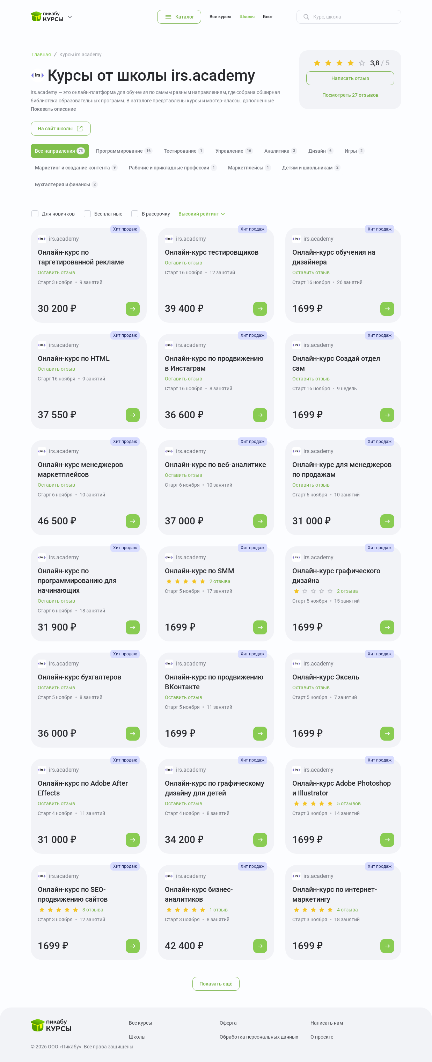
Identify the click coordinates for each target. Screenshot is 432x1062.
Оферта (228, 1023)
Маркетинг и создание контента (76, 167)
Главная (41, 54)
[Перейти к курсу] (133, 309)
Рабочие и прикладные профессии (173, 167)
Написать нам (326, 1023)
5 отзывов (349, 803)
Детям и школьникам (311, 167)
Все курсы (220, 16)
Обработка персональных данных (259, 1037)
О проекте (321, 1037)
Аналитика (280, 150)
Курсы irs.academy (80, 54)
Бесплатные (108, 214)
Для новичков (58, 214)
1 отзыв (219, 909)
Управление (234, 150)
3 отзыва (92, 909)
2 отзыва (220, 581)
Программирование (124, 150)
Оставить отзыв (56, 272)
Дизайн (321, 150)
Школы (247, 16)
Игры (355, 150)
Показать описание (53, 109)
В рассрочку (156, 214)
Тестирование (184, 150)
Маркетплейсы (249, 167)
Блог (267, 16)
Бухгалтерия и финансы (66, 184)
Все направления (60, 150)
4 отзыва (347, 909)
